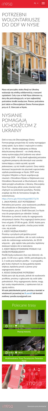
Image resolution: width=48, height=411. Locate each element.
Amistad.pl (42, 406)
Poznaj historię (24, 331)
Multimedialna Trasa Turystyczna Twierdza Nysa (24, 359)
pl (35, 3)
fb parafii (28, 293)
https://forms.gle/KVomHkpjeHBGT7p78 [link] (20, 198)
